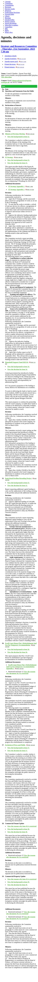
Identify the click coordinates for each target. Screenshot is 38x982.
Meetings (8, 18)
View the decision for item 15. (17, 485)
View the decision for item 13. (17, 163)
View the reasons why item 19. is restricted (21, 879)
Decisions (8, 7)
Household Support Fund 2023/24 (20, 363)
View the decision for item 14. (17, 369)
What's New (9, 32)
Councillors (8, 27)
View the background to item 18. (18, 829)
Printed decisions (14, 64)
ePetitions (8, 11)
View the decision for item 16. (17, 652)
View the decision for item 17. (17, 750)
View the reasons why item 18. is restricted (21, 826)
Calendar (8, 2)
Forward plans (9, 14)
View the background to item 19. (18, 882)
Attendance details (11, 56)
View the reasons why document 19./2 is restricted (20, 913)
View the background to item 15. (18, 483)
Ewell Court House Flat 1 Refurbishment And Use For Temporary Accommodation (20, 644)
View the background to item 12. (18, 137)
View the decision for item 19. (17, 885)
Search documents (11, 23)
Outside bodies (9, 20)
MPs (6, 29)
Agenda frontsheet (15, 59)
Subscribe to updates (11, 25)
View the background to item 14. (18, 366)
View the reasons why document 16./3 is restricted (20, 672)
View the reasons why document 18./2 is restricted (20, 856)
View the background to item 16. (18, 649)
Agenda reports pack (15, 61)
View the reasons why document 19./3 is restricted (20, 917)
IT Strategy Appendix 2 (21, 189)
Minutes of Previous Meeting (19, 134)
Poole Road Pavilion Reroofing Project (21, 479)
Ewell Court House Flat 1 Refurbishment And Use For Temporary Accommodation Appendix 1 (21, 666)
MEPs (7, 30)
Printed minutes (14, 67)
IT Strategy (13, 157)
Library (7, 16)
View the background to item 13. (18, 160)
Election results (10, 9)
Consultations (9, 5)
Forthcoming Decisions (12, 12)
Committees (9, 3)
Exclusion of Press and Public (20, 745)
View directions (6, 77)
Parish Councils (10, 21)
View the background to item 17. (18, 748)
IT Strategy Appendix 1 (20, 186)
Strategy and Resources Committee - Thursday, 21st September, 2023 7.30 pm (19, 49)
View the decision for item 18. (17, 832)
